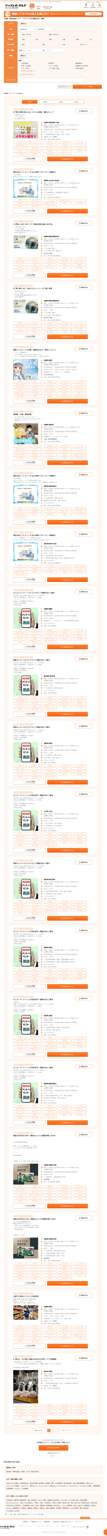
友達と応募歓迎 (50, 1508)
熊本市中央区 (35, 1471)
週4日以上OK (85, 1502)
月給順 (76, 102)
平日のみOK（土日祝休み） (14, 1505)
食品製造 (47, 1483)
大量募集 (58, 1508)
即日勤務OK (26, 1505)
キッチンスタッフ (74, 1485)
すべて (85, 44)
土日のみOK (93, 1502)
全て (91, 39)
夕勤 (64, 39)
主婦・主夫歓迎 (26, 66)
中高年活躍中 (79, 68)
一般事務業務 (96, 1485)
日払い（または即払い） (27, 1502)
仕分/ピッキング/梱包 (50, 137)
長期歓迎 (42, 1505)
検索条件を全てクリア (64, 86)
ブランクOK (25, 68)
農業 (52, 1483)
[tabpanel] (25, 130)
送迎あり (93, 1505)
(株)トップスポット (66, 1525)
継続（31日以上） (54, 34)
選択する (23, 55)
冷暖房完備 (65, 1508)
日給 (43, 44)
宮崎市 (23, 1471)
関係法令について (36, 1521)
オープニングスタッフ (28, 71)
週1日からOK (66, 1502)
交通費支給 (87, 1505)
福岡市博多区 (16, 1471)
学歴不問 (51, 63)
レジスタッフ (25, 1485)
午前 (36, 39)
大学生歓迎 (24, 63)
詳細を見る (84, 111)
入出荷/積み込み (49, 374)
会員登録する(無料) (53, 1448)
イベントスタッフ (49, 195)
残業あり (36, 1508)
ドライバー (17, 1488)
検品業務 (46, 1179)
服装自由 (29, 1508)
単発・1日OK (35, 1505)
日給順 (61, 102)
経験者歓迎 (78, 63)
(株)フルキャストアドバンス (53, 1525)
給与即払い (48, 1502)
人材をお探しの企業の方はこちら (61, 1521)
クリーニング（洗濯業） (13, 1485)
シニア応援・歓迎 (53, 68)
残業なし (42, 1508)
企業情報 (24, 1521)
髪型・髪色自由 (84, 1508)
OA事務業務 (9, 1488)
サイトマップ (79, 1521)
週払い (37, 1502)
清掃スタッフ (89, 1483)
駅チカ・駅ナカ (78, 1505)
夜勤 (77, 39)
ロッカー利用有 (74, 1508)
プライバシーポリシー (81, 1527)
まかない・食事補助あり (13, 1508)
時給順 (45, 102)
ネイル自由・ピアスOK (12, 1510)
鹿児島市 (8, 1471)
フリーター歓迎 (53, 66)
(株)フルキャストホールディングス (27, 1525)
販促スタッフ (54, 1485)
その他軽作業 (58, 1483)
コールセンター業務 (85, 1485)
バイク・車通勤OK (67, 1505)
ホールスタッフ (63, 1485)
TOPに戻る (85, 1517)
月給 (64, 44)
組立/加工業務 (48, 253)
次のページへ (66, 1430)
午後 (50, 39)
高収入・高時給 (56, 1502)
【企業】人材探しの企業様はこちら (94, 2)
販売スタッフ (34, 1485)
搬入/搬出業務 (68, 1483)
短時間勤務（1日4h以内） (53, 1505)
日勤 (23, 39)
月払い (42, 1502)
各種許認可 (47, 1521)
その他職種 (25, 1488)
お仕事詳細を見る (67, 159)
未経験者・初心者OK (81, 66)
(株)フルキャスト (41, 1525)
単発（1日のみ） (27, 34)
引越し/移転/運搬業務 (50, 439)
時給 (23, 44)
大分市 (28, 1471)
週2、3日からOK (76, 1502)
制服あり (23, 1508)
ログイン (52, 1456)
